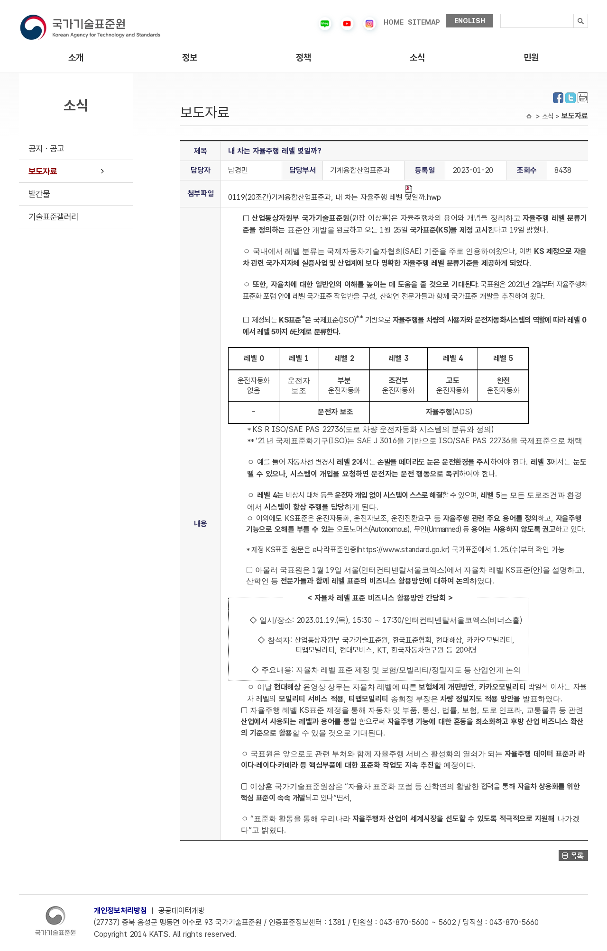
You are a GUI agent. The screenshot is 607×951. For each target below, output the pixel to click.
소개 (75, 57)
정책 (303, 57)
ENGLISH (469, 21)
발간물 (39, 194)
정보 (189, 57)
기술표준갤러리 (53, 217)
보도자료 (42, 171)
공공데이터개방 (181, 910)
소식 (417, 57)
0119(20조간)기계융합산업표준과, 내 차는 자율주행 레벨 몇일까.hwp (334, 193)
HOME (394, 22)
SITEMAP (424, 22)
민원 (531, 57)
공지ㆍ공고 (46, 148)
